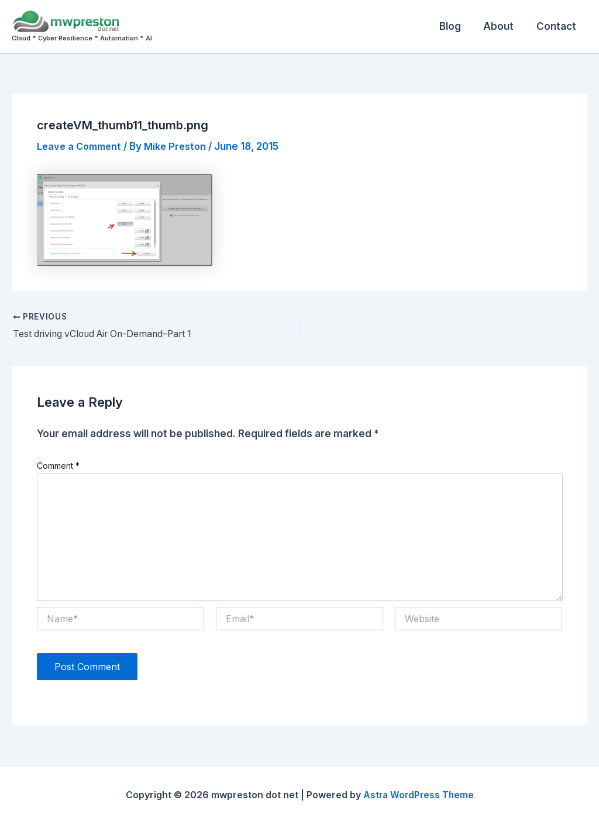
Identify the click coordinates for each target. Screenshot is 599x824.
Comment (58, 466)
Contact (557, 26)
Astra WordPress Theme (418, 795)
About (502, 26)
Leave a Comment (81, 146)
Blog (456, 26)
